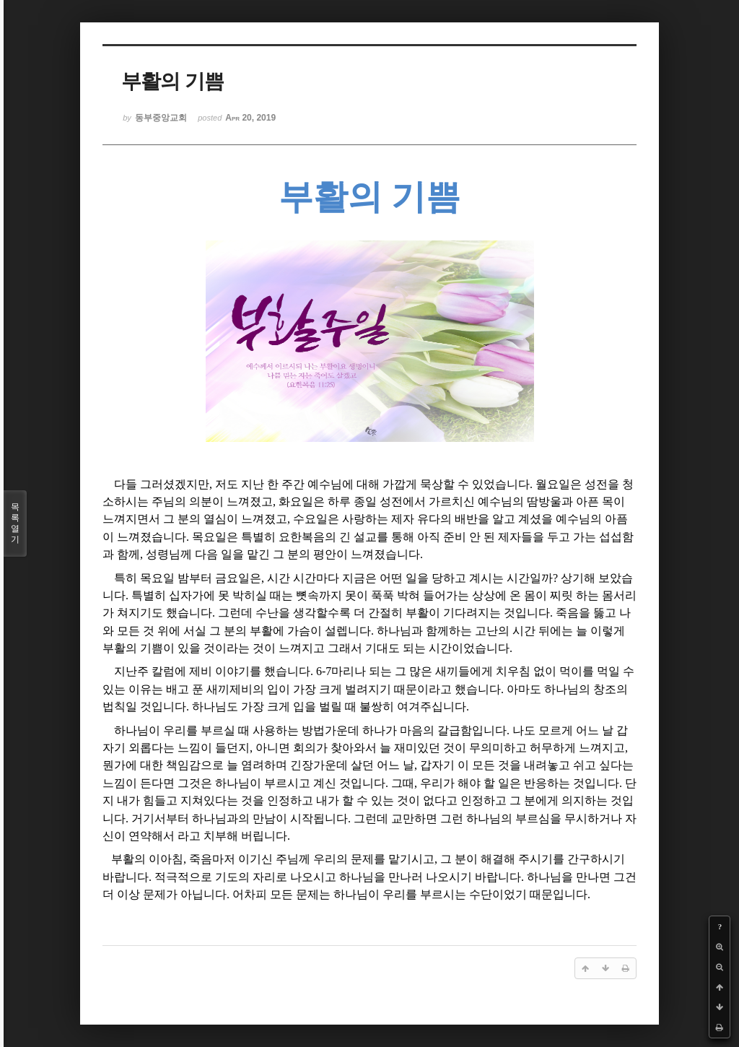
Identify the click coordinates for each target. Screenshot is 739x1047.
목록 (15, 523)
